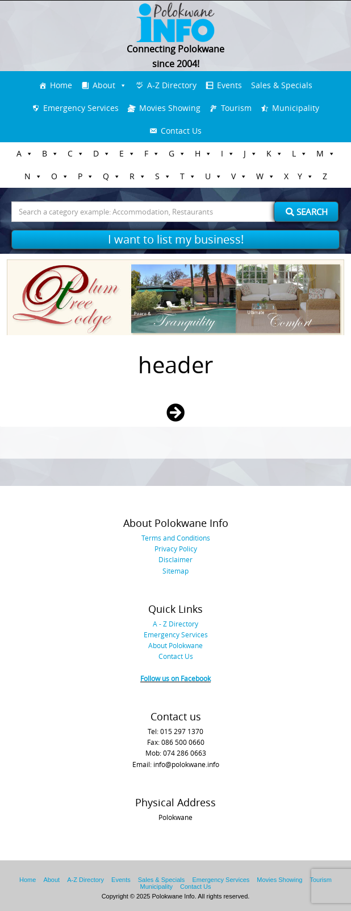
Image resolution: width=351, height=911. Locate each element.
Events (229, 85)
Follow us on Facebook (175, 678)
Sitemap (175, 570)
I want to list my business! (176, 239)
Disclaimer (175, 559)
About (104, 85)
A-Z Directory (172, 85)
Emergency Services (81, 107)
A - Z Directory (175, 623)
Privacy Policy (175, 548)
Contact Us (181, 130)
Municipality (295, 107)
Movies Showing (169, 107)
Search (307, 211)
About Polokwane (175, 645)
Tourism (236, 107)
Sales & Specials (281, 85)
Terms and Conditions (175, 537)
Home (61, 85)
